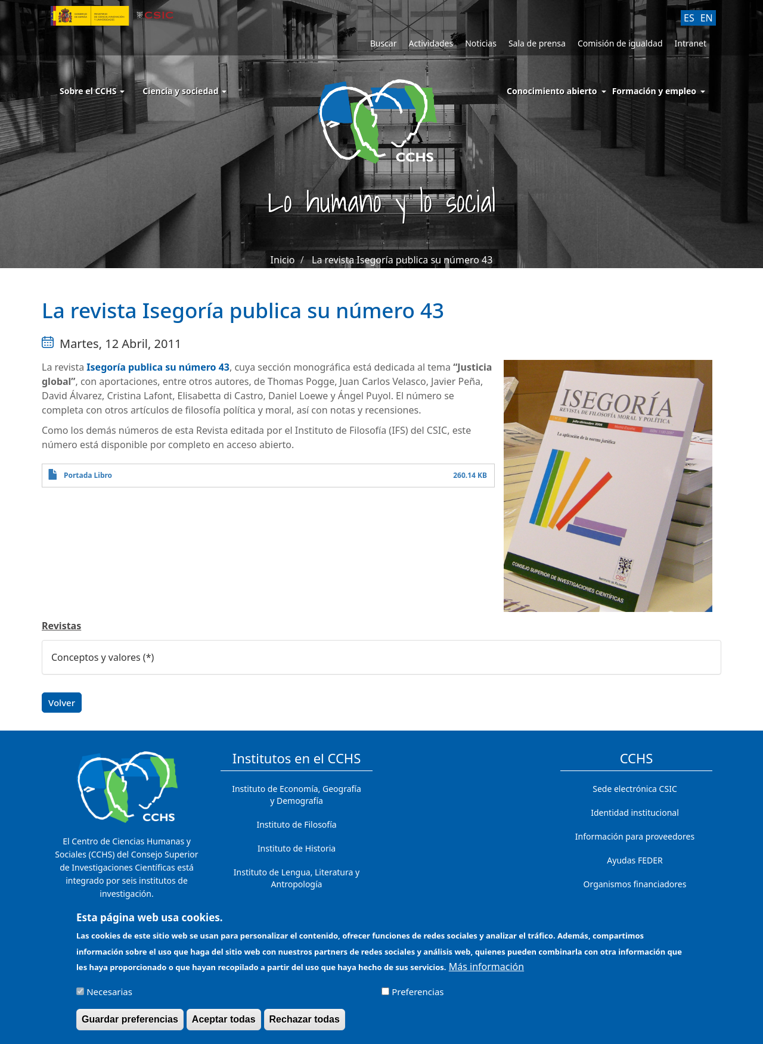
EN (706, 17)
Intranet (690, 43)
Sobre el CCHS (92, 91)
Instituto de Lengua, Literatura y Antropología (296, 878)
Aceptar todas (224, 1024)
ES (689, 17)
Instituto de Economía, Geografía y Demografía (296, 794)
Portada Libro (88, 475)
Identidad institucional (635, 812)
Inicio (283, 259)
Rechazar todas (304, 1024)
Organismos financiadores (635, 884)
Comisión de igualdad (620, 43)
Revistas (61, 625)
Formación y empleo (654, 91)
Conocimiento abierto (552, 91)
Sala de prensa (537, 43)
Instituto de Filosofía (296, 824)
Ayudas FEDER (634, 860)
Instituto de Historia (297, 848)
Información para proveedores (634, 836)
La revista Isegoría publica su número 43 (402, 259)
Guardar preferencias (130, 1024)
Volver (61, 703)
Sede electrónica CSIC (635, 788)
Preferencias (417, 996)
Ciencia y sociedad (184, 91)
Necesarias (109, 996)
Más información (486, 971)
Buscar (383, 43)
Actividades (430, 43)
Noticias (481, 43)
